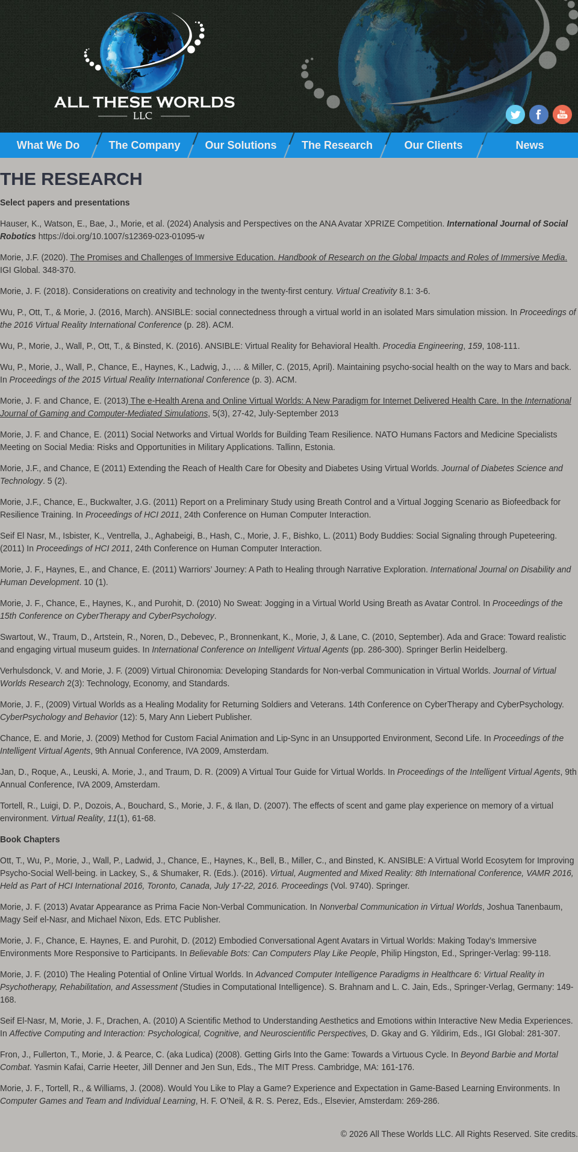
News (529, 145)
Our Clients (433, 145)
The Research (337, 145)
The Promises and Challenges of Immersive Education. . (318, 257)
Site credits (555, 1134)
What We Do (48, 145)
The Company (144, 145)
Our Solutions (241, 145)
